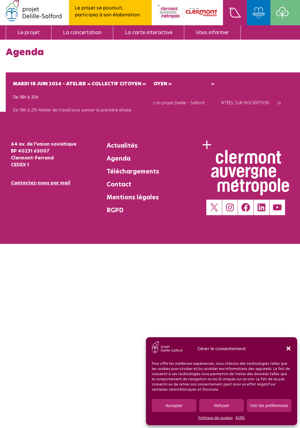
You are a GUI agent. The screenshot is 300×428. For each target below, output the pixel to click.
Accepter (174, 405)
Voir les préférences (269, 405)
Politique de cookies (215, 417)
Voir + (18, 127)
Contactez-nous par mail (40, 183)
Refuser (221, 405)
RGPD (240, 417)
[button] (288, 348)
